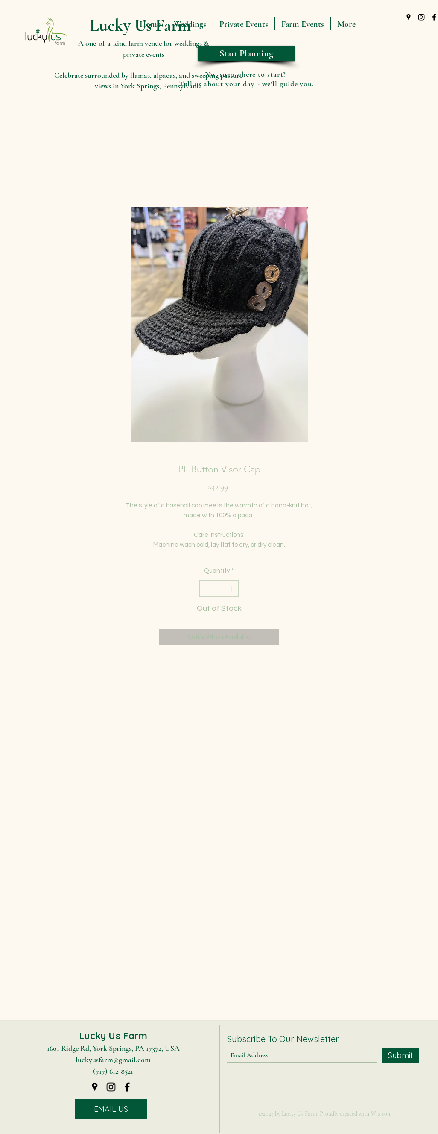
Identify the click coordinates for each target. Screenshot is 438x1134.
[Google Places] (408, 17)
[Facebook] (127, 1087)
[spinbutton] (219, 589)
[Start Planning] (246, 53)
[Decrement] (206, 589)
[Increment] (232, 589)
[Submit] (400, 1055)
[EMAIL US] (111, 1109)
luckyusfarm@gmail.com (113, 1059)
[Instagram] (421, 17)
